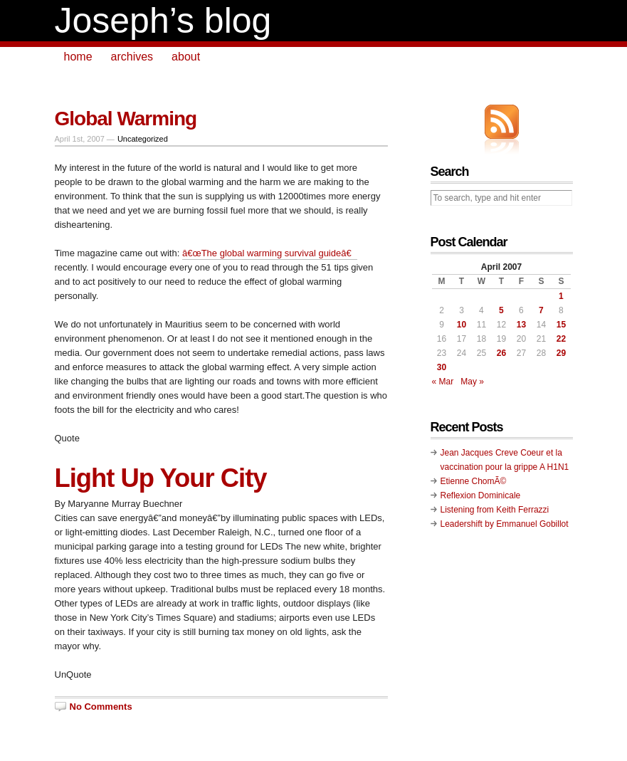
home (78, 57)
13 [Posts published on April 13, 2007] (521, 325)
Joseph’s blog (163, 21)
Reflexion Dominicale (481, 495)
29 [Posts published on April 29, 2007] (561, 353)
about (186, 57)
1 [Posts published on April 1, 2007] (561, 296)
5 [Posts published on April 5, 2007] (501, 310)
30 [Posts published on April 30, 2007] (441, 367)
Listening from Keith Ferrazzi (495, 510)
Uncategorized (142, 139)
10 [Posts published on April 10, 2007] (461, 325)
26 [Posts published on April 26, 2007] (501, 353)
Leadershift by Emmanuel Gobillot (505, 524)
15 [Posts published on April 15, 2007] (561, 325)
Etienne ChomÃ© (474, 481)
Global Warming (126, 118)
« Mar (443, 382)
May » (472, 382)
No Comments (101, 706)
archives (132, 57)
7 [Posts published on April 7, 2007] (541, 310)
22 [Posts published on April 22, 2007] (561, 339)
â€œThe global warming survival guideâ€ (269, 253)
